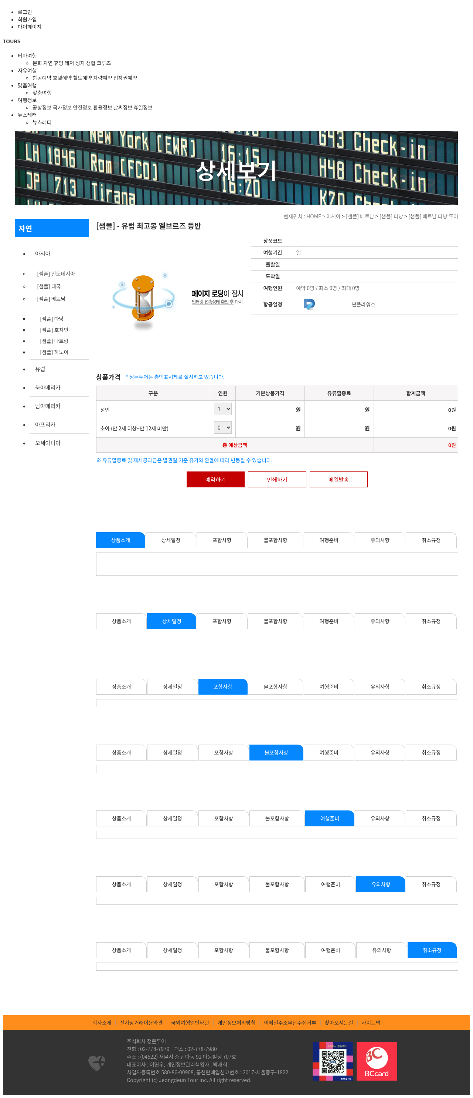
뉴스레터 (27, 114)
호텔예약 (62, 77)
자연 (48, 63)
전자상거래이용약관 (141, 1022)
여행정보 (27, 100)
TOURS (11, 41)
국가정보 (62, 107)
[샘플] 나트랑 (54, 341)
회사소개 (102, 1022)
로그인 (25, 12)
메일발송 (339, 479)
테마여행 (27, 55)
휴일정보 (143, 107)
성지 (80, 63)
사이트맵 (371, 1022)
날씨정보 (123, 107)
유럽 (40, 369)
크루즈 (103, 63)
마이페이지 (29, 26)
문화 (37, 63)
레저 (69, 63)
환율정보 (102, 107)
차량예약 (102, 77)
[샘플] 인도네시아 (56, 273)
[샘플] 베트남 (51, 298)
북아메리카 (48, 387)
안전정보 (82, 107)
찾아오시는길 (338, 1022)
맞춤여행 (27, 85)
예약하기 (215, 479)
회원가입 (27, 19)
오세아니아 (48, 443)
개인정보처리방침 (236, 1022)
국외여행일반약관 (190, 1022)
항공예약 (42, 77)
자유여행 (27, 70)
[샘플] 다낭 (52, 318)
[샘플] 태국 (49, 286)
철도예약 (82, 77)
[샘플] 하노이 (54, 352)
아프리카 (45, 424)
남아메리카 (48, 406)
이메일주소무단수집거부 (290, 1022)
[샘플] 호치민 (54, 329)
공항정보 (42, 107)
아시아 (42, 253)
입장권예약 (125, 77)
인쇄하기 (277, 479)
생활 (91, 63)
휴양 (59, 63)
